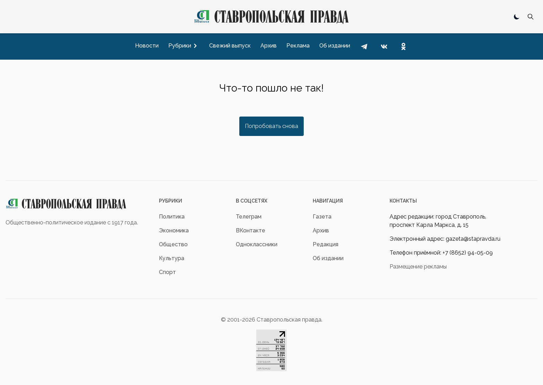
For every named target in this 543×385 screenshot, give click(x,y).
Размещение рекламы (418, 266)
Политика (172, 216)
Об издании (328, 258)
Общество (173, 244)
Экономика (174, 230)
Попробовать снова (271, 126)
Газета (322, 216)
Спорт (167, 272)
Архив (321, 230)
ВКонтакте (250, 230)
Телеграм (248, 216)
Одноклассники (256, 244)
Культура (171, 258)
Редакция (325, 244)
